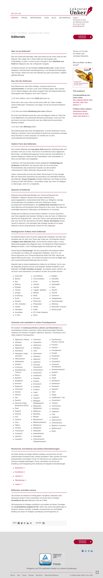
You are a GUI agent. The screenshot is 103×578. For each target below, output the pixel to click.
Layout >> (18, 484)
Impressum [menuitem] (39, 575)
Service (13, 33)
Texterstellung (22, 33)
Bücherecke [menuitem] (64, 18)
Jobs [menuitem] (18, 575)
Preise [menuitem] (24, 18)
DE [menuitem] (12, 13)
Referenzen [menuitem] (35, 18)
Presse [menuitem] (24, 575)
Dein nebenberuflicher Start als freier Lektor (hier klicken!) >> (83, 102)
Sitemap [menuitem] (30, 575)
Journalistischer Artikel (35, 33)
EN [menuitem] (16, 13)
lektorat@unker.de (78, 26)
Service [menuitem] (14, 18)
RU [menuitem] (20, 13)
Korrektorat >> (20, 472)
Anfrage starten (82, 37)
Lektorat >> (19, 476)
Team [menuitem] (46, 18)
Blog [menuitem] (54, 18)
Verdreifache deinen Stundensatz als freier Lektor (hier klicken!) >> (81, 113)
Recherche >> (20, 468)
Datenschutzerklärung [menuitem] (51, 575)
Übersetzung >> (20, 480)
